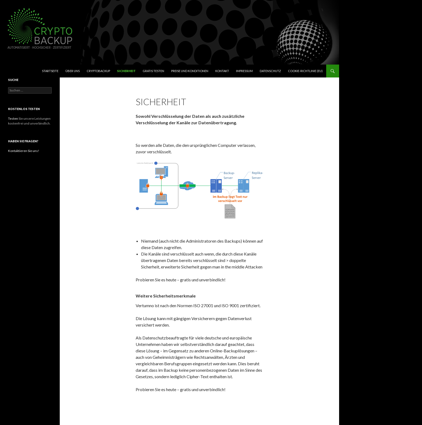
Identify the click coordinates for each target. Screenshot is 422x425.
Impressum (244, 71)
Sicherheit (126, 71)
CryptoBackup (98, 71)
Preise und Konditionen (189, 71)
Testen (13, 118)
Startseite (50, 71)
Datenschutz (270, 71)
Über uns (72, 71)
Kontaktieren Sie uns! (23, 151)
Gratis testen (153, 71)
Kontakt (222, 71)
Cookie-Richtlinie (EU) (305, 71)
